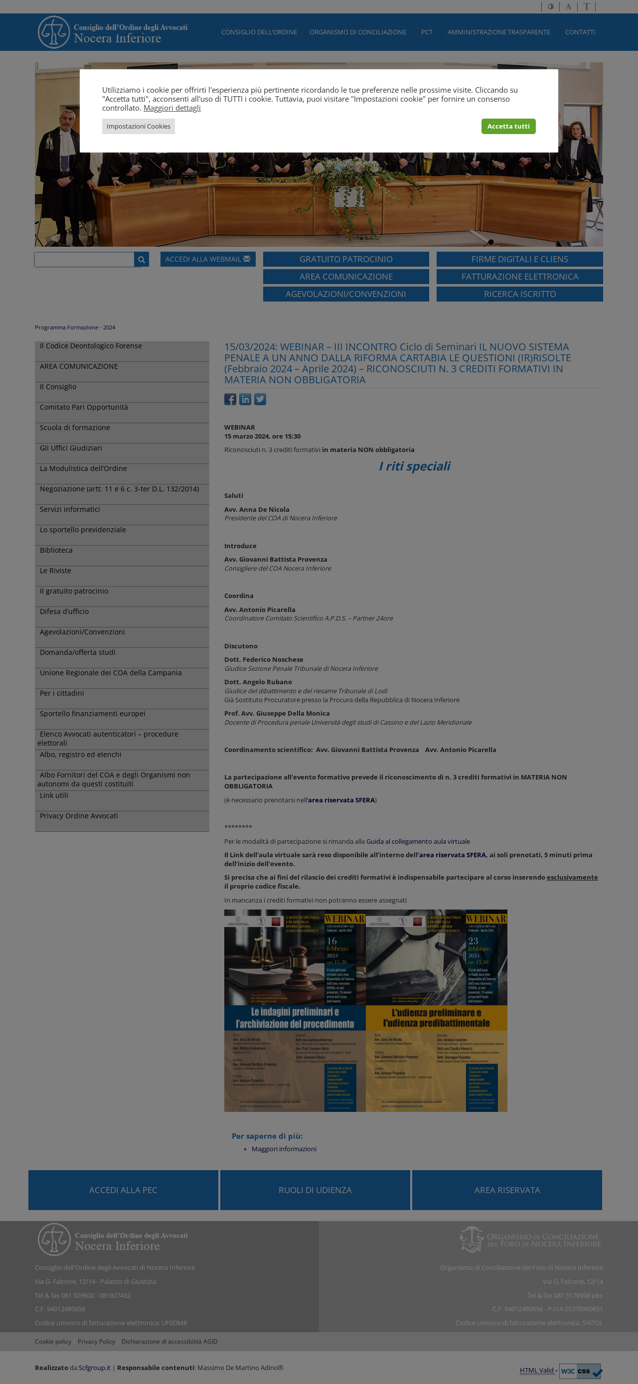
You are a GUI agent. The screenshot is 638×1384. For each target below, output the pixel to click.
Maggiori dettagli (172, 108)
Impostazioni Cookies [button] (138, 126)
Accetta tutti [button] (508, 126)
